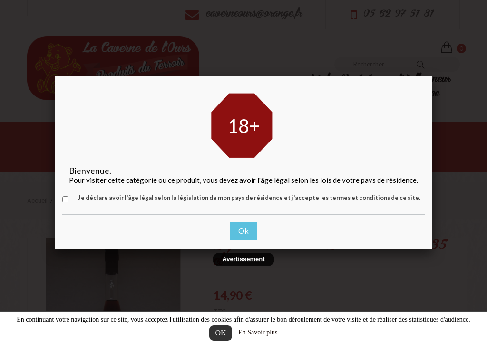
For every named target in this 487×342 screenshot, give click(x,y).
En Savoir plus (257, 332)
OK (220, 333)
